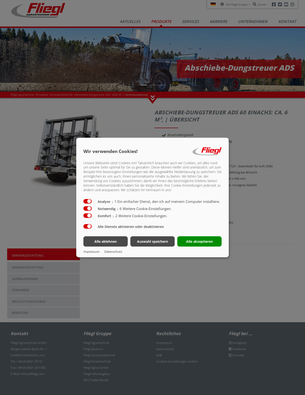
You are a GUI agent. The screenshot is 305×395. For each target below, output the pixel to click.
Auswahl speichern (152, 241)
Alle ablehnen (105, 241)
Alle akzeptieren (199, 241)
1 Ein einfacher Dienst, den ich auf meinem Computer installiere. (166, 201)
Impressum (91, 251)
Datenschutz (113, 251)
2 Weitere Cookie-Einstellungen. (139, 215)
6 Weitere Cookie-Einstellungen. (144, 208)
